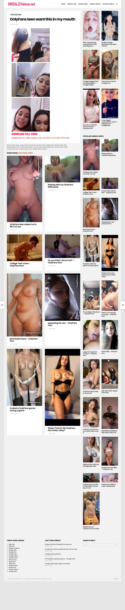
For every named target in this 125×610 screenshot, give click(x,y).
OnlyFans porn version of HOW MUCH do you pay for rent (90, 486)
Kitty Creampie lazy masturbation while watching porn (90, 44)
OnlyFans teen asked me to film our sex (23, 225)
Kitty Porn (12, 546)
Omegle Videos (95, 4)
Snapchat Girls (13, 565)
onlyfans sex (13, 149)
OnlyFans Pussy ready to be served (90, 392)
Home (63, 4)
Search (116, 545)
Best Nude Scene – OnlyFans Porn (24, 339)
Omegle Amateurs (14, 548)
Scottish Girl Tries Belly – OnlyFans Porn (109, 468)
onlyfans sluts (26, 149)
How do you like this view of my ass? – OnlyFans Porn (90, 126)
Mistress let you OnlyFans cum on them (91, 528)
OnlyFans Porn (61, 147)
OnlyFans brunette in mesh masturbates (109, 485)
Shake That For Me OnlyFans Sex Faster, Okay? (61, 429)
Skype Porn (12, 563)
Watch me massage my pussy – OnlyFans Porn (109, 314)
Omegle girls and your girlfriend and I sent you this (61, 549)
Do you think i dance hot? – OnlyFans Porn (61, 261)
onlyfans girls (27, 147)
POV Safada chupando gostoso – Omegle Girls (60, 559)
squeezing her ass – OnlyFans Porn (62, 324)
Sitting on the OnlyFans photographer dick (91, 465)
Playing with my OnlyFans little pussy (60, 185)
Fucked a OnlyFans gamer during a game (23, 409)
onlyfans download (46, 145)
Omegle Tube (71, 4)
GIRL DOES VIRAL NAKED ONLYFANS (109, 392)
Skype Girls (12, 562)
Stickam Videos (108, 4)
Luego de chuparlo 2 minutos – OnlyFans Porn (90, 353)
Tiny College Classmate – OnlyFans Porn (91, 313)
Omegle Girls (83, 4)
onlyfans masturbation (44, 147)
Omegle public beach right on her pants (57, 564)
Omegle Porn (13, 552)
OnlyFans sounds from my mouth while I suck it (91, 431)
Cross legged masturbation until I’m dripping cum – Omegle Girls (109, 122)
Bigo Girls (12, 544)
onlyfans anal (13, 145)
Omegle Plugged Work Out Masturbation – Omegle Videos (91, 83)
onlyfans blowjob (28, 145)
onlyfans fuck (13, 147)
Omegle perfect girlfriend (53, 554)
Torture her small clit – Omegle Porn (109, 82)
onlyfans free (61, 145)
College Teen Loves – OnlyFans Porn (20, 264)
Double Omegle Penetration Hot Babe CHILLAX (109, 44)
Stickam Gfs (12, 567)
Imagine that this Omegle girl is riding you (58, 544)
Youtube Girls (13, 571)
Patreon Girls (13, 560)
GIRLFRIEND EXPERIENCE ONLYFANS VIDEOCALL (109, 432)
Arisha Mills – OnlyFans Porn (109, 352)
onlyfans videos (40, 149)
